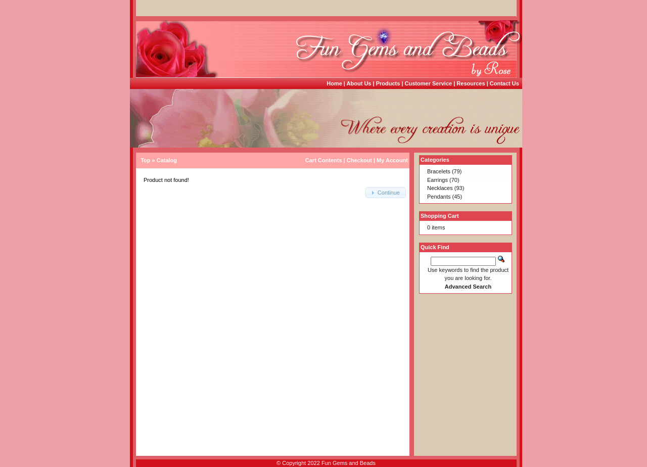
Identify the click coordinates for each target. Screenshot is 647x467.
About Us (359, 83)
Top (145, 160)
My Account (392, 160)
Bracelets (438, 171)
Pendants (438, 197)
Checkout (359, 160)
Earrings (437, 180)
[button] (385, 193)
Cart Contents (323, 160)
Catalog (167, 160)
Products (388, 83)
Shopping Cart (440, 216)
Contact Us (504, 83)
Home (334, 83)
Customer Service (428, 83)
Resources (470, 83)
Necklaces (440, 188)
